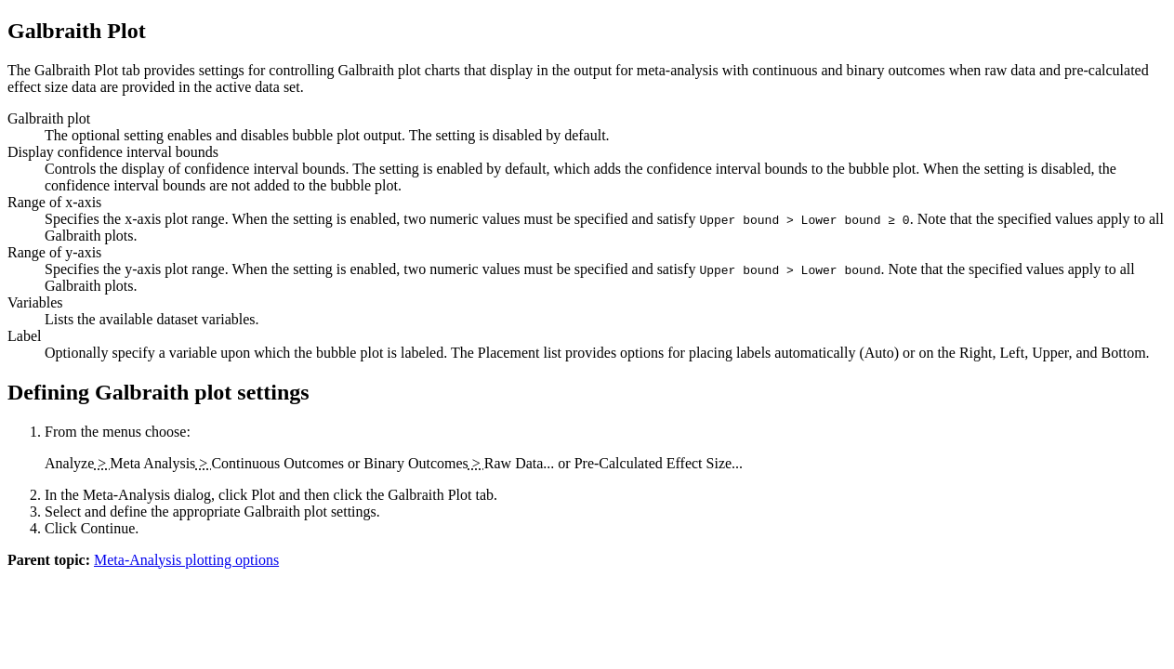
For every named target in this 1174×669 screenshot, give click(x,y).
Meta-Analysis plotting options (186, 560)
